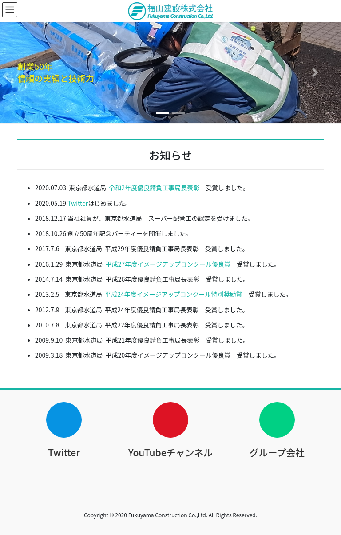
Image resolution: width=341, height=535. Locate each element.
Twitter (77, 203)
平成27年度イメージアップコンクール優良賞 (168, 264)
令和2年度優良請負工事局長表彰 (154, 187)
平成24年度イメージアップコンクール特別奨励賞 (173, 294)
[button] (25, 72)
